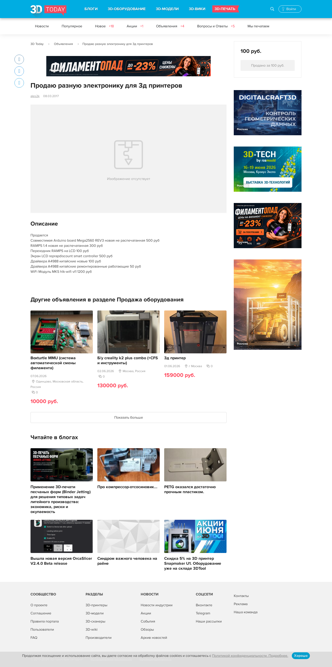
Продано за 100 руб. (267, 65)
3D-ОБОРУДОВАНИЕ (127, 9)
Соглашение (40, 613)
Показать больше (128, 417)
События (148, 621)
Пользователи (42, 629)
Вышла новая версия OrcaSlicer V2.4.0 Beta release (61, 561)
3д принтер (175, 358)
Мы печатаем (258, 26)
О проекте (38, 605)
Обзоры (147, 629)
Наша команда (245, 612)
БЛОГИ (91, 9)
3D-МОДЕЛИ (167, 9)
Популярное (72, 26)
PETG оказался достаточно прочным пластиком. (190, 489)
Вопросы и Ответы (216, 26)
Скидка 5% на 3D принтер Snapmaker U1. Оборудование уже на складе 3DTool (192, 563)
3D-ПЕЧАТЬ (225, 9)
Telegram (203, 613)
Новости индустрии (157, 605)
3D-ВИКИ (197, 9)
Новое (104, 26)
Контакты (241, 596)
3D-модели (95, 613)
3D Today (37, 44)
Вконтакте (204, 605)
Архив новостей (154, 637)
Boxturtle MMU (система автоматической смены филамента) (53, 363)
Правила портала (44, 621)
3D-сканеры (95, 621)
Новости (42, 26)
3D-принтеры (96, 605)
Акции (135, 26)
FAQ (33, 637)
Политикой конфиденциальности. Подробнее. (250, 655)
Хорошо (301, 655)
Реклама (55, 70)
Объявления (170, 26)
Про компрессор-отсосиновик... (127, 487)
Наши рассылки (209, 621)
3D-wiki (92, 629)
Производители (99, 637)
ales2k (35, 96)
